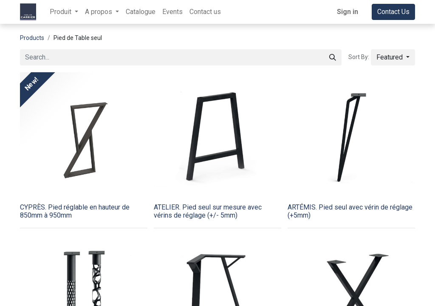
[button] (393, 57)
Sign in (347, 12)
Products (32, 37)
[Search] (333, 57)
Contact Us (393, 12)
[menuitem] (140, 11)
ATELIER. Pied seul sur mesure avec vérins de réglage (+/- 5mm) (208, 211)
